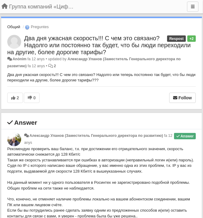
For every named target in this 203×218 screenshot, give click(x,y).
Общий (13, 27)
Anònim (19, 59)
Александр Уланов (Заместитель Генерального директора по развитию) (96, 136)
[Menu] (192, 7)
